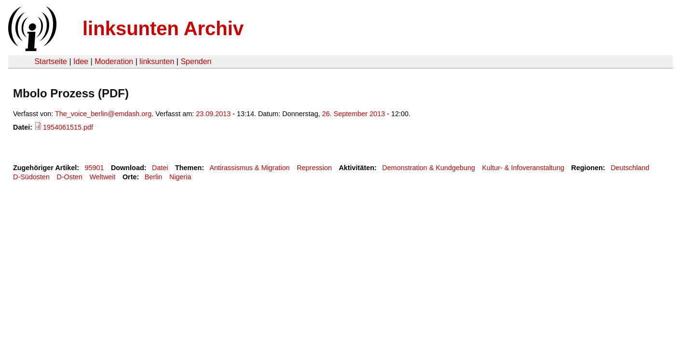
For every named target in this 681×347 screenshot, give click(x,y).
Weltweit (102, 177)
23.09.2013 (213, 114)
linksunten (156, 61)
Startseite (50, 61)
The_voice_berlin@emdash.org (103, 114)
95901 (94, 168)
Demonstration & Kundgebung (428, 168)
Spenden (195, 61)
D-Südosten (31, 177)
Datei (160, 168)
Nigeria (180, 177)
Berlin (154, 177)
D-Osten (69, 177)
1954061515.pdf (68, 127)
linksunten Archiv (163, 28)
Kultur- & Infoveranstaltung (523, 168)
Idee (80, 61)
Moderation (114, 61)
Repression (314, 168)
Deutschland (630, 168)
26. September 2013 (353, 114)
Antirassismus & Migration (249, 168)
